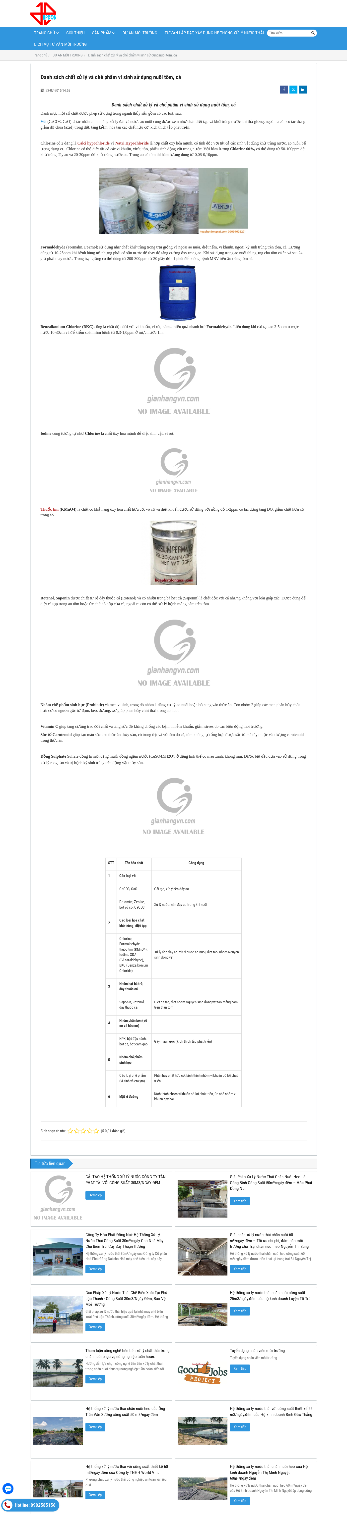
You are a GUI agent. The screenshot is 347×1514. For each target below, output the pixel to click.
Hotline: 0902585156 (29, 1505)
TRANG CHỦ (44, 33)
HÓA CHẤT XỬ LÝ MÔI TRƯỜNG (101, 1471)
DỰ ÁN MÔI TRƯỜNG (140, 33)
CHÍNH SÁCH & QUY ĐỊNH (52, 1471)
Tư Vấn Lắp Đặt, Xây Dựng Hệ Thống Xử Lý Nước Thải (214, 33)
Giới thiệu (75, 33)
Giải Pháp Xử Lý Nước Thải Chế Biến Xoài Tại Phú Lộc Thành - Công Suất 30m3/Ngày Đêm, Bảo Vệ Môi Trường (126, 1298)
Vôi (44, 121)
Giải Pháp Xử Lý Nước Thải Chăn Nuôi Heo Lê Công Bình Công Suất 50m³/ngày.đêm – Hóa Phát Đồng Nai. (271, 1182)
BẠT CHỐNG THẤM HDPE (277, 1471)
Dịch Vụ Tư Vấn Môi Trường (60, 44)
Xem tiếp (95, 1195)
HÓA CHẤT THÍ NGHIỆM (233, 1471)
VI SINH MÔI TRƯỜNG (147, 1471)
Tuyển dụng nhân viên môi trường (205, 1350)
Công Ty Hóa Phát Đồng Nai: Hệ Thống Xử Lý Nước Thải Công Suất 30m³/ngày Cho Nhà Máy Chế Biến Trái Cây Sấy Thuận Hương (124, 1240)
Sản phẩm (101, 33)
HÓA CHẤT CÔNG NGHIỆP (190, 1471)
